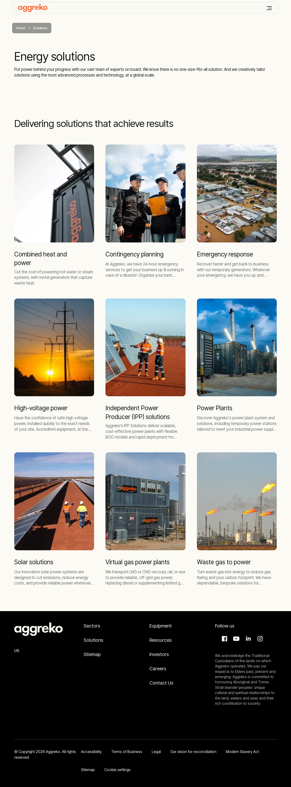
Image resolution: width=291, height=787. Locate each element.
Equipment (160, 626)
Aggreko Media (236, 638)
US (16, 650)
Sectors (92, 626)
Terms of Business (126, 751)
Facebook (224, 638)
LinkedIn (247, 638)
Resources (160, 640)
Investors (159, 654)
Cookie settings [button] (117, 769)
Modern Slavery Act (242, 751)
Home (20, 28)
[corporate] (33, 8)
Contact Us (161, 683)
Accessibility (91, 751)
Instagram (259, 638)
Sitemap (92, 654)
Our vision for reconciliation (193, 751)
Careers (157, 668)
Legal (156, 751)
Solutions (93, 640)
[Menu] (269, 8)
